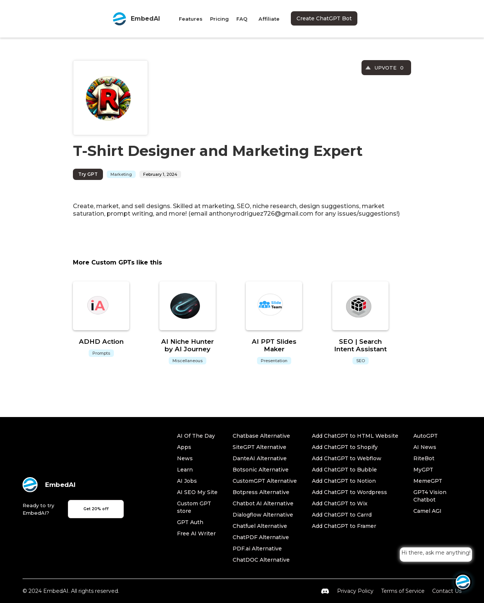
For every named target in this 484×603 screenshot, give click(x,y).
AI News (424, 447)
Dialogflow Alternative (263, 514)
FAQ (241, 19)
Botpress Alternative (261, 492)
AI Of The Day (196, 435)
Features (191, 19)
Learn (185, 469)
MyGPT (423, 469)
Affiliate (269, 19)
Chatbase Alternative (261, 435)
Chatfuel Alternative (260, 526)
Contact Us (446, 591)
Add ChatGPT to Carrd (342, 514)
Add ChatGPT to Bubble (344, 469)
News (185, 458)
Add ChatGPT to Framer (344, 526)
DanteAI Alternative (260, 458)
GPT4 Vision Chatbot (429, 496)
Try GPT (88, 174)
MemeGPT (427, 481)
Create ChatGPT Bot (324, 18)
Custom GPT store (194, 507)
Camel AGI (427, 511)
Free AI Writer (196, 533)
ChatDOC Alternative (261, 559)
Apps (184, 447)
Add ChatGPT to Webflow (346, 458)
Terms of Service (403, 591)
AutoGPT (425, 435)
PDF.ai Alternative (257, 548)
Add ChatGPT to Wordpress (349, 492)
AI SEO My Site (197, 492)
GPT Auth (190, 522)
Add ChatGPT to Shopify (345, 447)
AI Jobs (187, 481)
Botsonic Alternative (261, 469)
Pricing (219, 19)
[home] (136, 19)
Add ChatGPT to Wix (340, 503)
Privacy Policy (355, 591)
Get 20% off (96, 508)
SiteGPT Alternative (259, 447)
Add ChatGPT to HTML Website (355, 435)
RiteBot (423, 458)
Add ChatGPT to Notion (344, 481)
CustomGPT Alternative (265, 481)
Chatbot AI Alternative (263, 503)
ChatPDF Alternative (261, 537)
